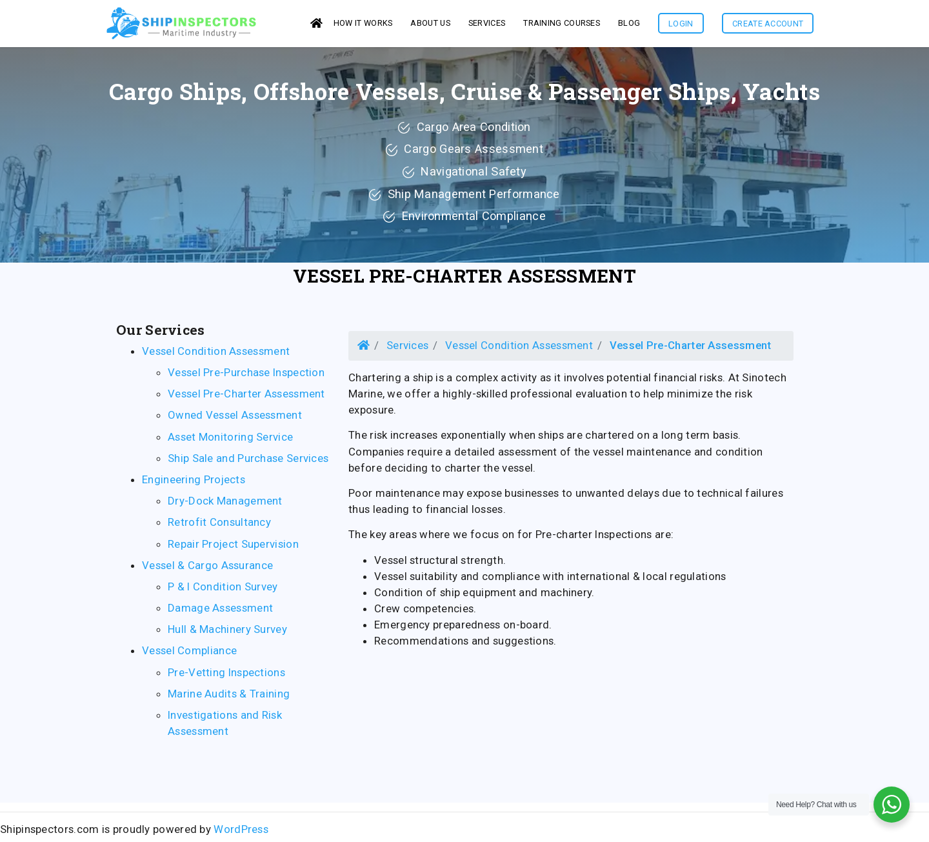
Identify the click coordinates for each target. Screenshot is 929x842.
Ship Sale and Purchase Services (248, 462)
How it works (363, 25)
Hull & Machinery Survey (227, 632)
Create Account (767, 25)
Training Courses (561, 25)
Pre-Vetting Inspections (226, 676)
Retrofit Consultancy (219, 525)
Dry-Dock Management (225, 504)
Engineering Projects (193, 483)
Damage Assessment (220, 611)
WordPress (241, 833)
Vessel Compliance (189, 654)
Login (681, 25)
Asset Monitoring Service (230, 440)
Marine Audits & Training (229, 697)
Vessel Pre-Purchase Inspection (246, 376)
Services (407, 349)
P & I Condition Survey (223, 590)
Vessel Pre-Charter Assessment (464, 280)
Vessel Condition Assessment (216, 354)
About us (430, 25)
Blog (629, 25)
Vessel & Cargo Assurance (207, 569)
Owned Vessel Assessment (235, 418)
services (486, 25)
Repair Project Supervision (233, 547)
